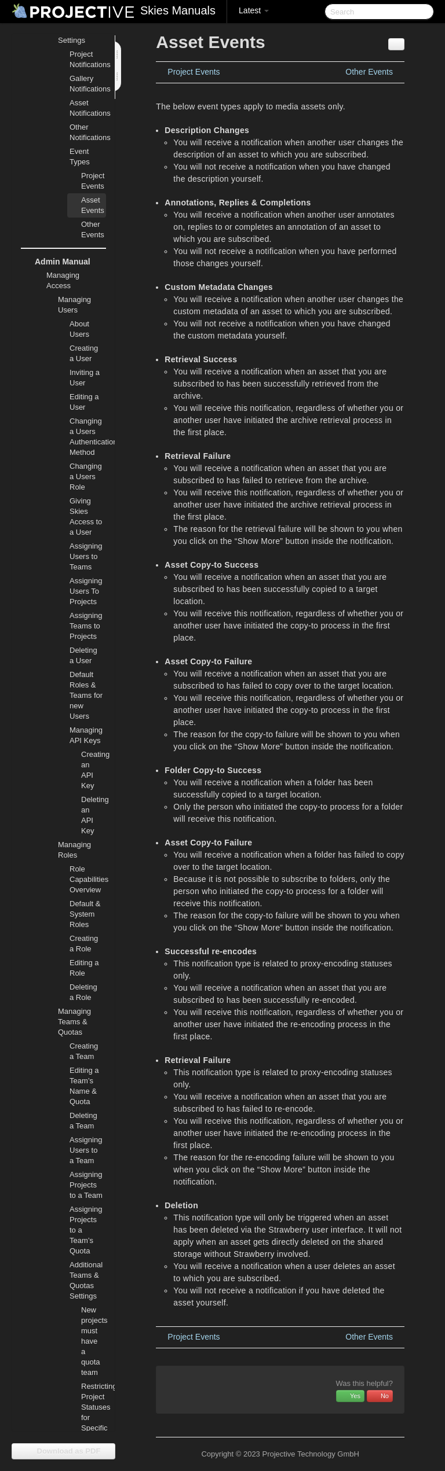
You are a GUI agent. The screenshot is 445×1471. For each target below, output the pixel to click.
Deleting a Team (83, 1120)
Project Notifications (88, 59)
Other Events (92, 229)
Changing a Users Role (86, 476)
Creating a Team (84, 1051)
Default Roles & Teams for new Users (86, 695)
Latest (254, 10)
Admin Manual (55, 262)
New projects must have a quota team (93, 1341)
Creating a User (84, 353)
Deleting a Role (83, 992)
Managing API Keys (79, 734)
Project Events (92, 180)
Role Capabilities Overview (88, 879)
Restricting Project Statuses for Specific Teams (93, 1412)
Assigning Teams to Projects (86, 626)
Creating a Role (84, 943)
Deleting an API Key (93, 815)
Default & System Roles (85, 914)
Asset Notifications (88, 107)
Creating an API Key (93, 770)
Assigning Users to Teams (86, 556)
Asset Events (92, 205)
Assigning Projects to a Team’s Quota (86, 1230)
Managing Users (67, 303)
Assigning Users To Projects (86, 591)
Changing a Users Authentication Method (88, 437)
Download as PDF (63, 1451)
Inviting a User (85, 377)
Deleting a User (83, 655)
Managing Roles (67, 848)
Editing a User (84, 401)
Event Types (73, 155)
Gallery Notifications (88, 83)
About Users (79, 329)
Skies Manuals (178, 10)
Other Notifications (88, 132)
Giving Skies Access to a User (86, 516)
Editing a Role (84, 967)
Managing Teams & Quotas (67, 1020)
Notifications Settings (71, 34)
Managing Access (55, 279)
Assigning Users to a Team (86, 1150)
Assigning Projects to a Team (86, 1185)
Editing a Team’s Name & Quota (84, 1086)
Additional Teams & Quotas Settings (79, 1279)
